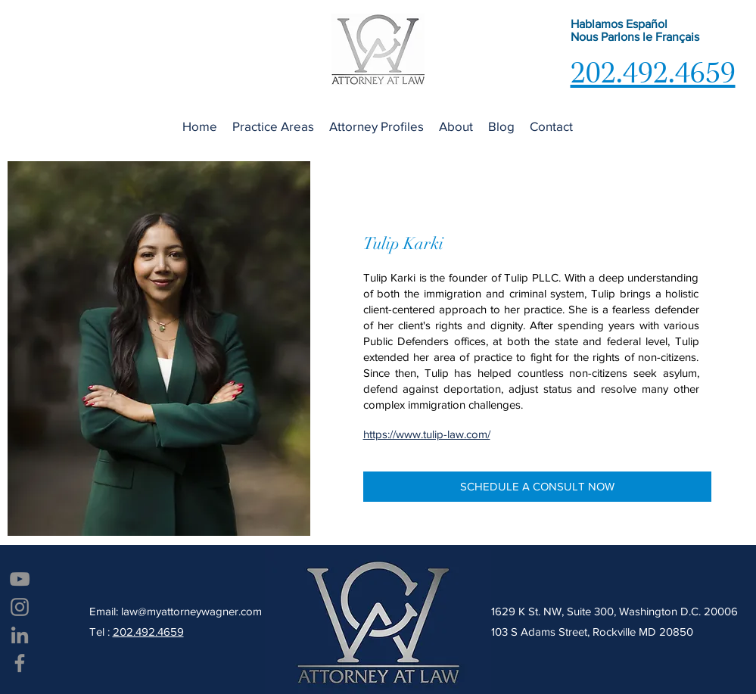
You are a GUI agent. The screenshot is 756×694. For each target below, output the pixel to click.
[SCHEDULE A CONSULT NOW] (537, 486)
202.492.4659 (148, 631)
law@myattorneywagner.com (191, 611)
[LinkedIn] (20, 635)
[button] (273, 126)
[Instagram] (20, 607)
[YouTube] (20, 579)
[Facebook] (20, 663)
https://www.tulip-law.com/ (426, 434)
